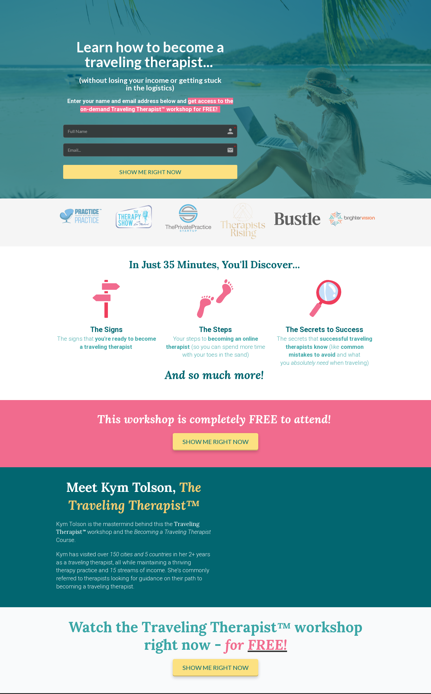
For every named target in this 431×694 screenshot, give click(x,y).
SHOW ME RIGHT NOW (150, 172)
